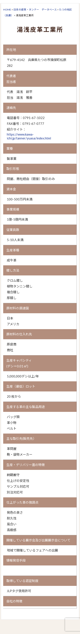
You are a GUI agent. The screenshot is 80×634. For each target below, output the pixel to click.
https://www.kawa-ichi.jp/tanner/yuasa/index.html (29, 136)
